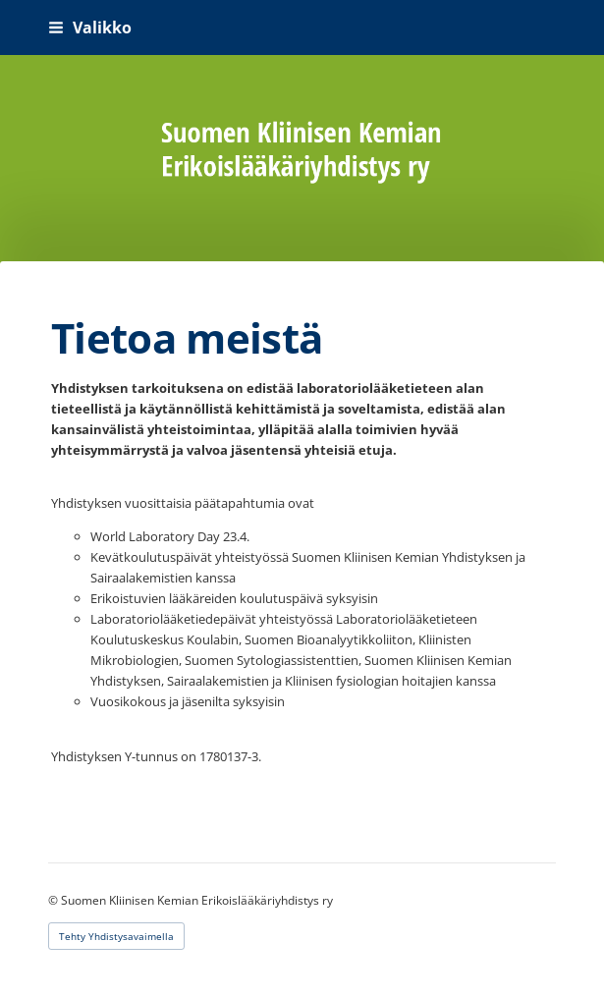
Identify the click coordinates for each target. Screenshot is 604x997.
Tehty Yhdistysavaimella (116, 936)
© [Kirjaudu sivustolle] (54, 900)
